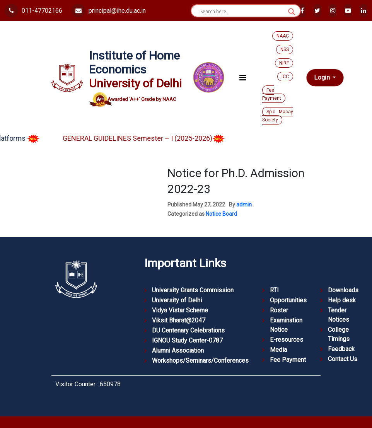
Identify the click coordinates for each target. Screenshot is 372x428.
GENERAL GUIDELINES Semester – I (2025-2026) (151, 138)
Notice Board (221, 214)
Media (278, 349)
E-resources (286, 339)
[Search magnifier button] (291, 11)
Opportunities (288, 300)
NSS (284, 49)
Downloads (343, 290)
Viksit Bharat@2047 (178, 320)
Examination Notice (286, 325)
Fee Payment (271, 94)
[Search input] (242, 11)
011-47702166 (33, 10)
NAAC (282, 36)
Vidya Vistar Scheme (180, 310)
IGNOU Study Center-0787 (187, 340)
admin (244, 204)
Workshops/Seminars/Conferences (200, 360)
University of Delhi (177, 300)
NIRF (284, 63)
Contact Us (342, 359)
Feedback (341, 349)
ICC (285, 76)
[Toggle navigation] (242, 77)
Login (322, 78)
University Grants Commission (193, 290)
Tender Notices (338, 315)
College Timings (339, 334)
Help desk (342, 300)
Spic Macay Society (277, 116)
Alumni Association (178, 350)
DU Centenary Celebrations (188, 330)
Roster (279, 310)
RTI (274, 290)
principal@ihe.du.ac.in (109, 10)
